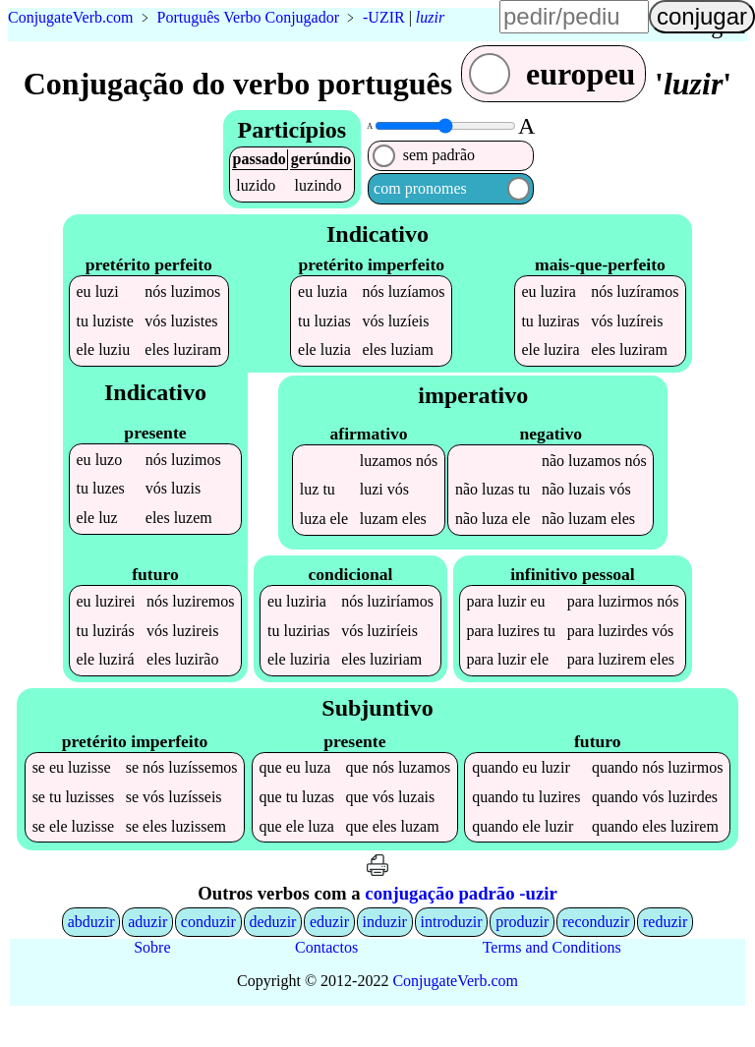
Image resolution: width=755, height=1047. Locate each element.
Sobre (152, 980)
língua (715, 25)
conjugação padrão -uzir (460, 926)
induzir (385, 955)
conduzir (208, 955)
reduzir (665, 955)
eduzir (329, 955)
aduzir (147, 955)
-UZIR (384, 17)
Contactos (326, 980)
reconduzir (595, 955)
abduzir (91, 955)
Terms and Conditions (552, 980)
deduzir (272, 955)
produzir (522, 955)
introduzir (452, 955)
